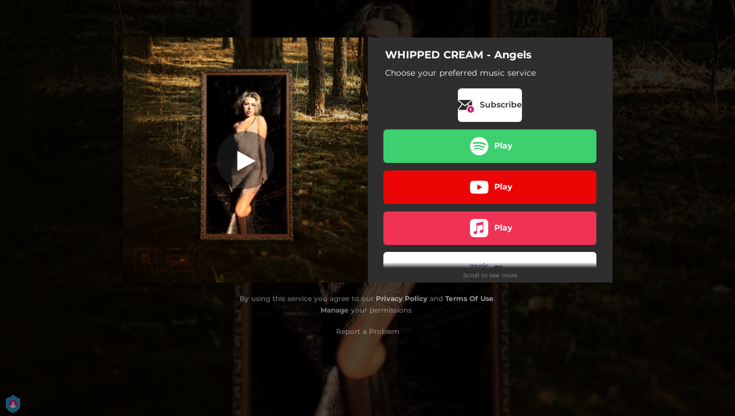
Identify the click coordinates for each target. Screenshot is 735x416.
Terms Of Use (469, 298)
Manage (334, 310)
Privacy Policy (401, 298)
